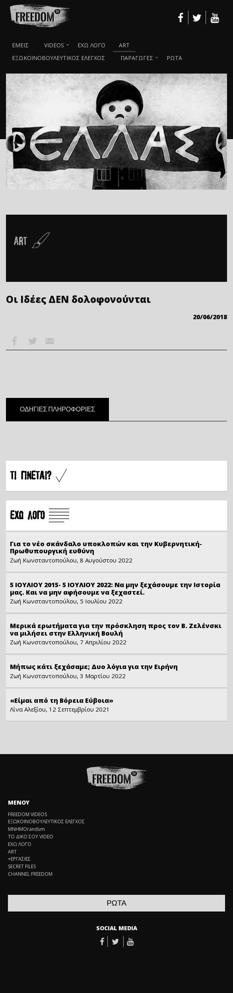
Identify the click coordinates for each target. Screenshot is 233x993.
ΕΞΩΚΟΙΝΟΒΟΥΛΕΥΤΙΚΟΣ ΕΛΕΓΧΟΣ (58, 58)
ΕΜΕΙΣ (20, 45)
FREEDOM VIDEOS (27, 814)
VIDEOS (54, 45)
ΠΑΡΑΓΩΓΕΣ (136, 58)
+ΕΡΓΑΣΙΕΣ (19, 859)
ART (124, 45)
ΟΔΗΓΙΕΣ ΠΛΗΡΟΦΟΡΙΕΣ (57, 409)
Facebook (15, 341)
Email (50, 341)
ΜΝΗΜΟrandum (26, 829)
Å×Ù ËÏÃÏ (39, 516)
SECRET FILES (22, 866)
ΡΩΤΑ (174, 58)
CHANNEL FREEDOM (30, 874)
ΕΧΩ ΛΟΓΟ (91, 45)
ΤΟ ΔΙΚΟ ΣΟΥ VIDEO (30, 837)
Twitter (32, 341)
